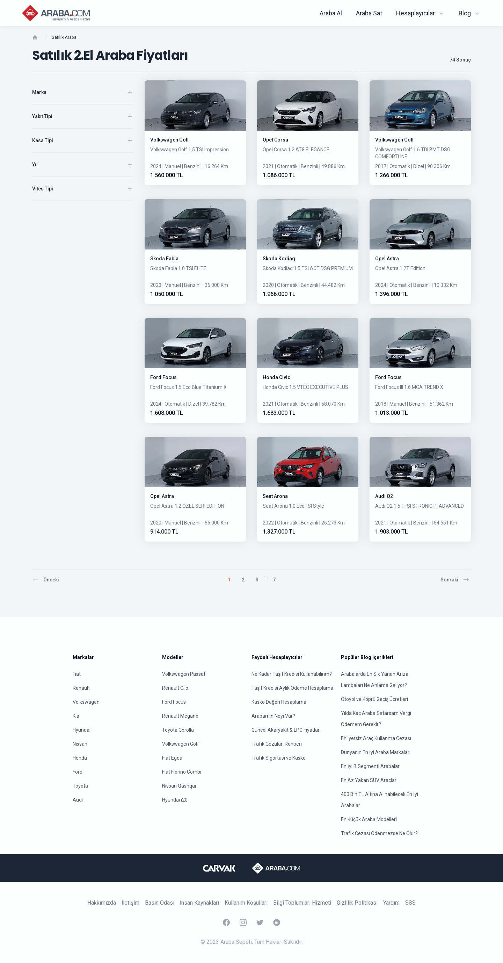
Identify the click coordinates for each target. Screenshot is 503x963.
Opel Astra (387, 258)
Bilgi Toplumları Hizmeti (302, 902)
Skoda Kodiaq (279, 258)
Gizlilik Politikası (357, 902)
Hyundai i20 (175, 800)
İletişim (130, 902)
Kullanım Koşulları (246, 902)
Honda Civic (276, 377)
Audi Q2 (384, 496)
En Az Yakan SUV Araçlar (368, 780)
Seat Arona (275, 496)
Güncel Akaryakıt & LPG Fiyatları (286, 730)
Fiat (77, 674)
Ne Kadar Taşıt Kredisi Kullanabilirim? (292, 674)
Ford (77, 772)
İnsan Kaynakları (199, 902)
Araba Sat (369, 13)
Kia (76, 716)
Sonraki (454, 579)
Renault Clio (175, 688)
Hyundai (81, 730)
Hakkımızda (101, 902)
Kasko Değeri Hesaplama (279, 702)
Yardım (391, 902)
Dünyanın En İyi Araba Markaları (375, 752)
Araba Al (331, 13)
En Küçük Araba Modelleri (369, 819)
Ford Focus (163, 377)
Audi (78, 800)
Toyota (80, 786)
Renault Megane (180, 716)
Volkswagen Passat (183, 674)
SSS (410, 902)
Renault (81, 688)
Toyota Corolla (178, 730)
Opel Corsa (275, 140)
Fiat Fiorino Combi (181, 772)
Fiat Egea (172, 758)
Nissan (80, 744)
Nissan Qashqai (179, 786)
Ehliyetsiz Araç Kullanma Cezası (376, 738)
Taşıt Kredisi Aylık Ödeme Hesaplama (292, 688)
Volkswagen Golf (169, 140)
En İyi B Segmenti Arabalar (370, 766)
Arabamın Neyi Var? (273, 716)
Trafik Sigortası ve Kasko (279, 758)
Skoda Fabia (164, 258)
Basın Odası (159, 902)
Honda (80, 758)
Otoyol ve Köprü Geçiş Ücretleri (374, 699)
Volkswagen (86, 702)
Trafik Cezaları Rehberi (277, 744)
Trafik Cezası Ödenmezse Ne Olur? (379, 833)
